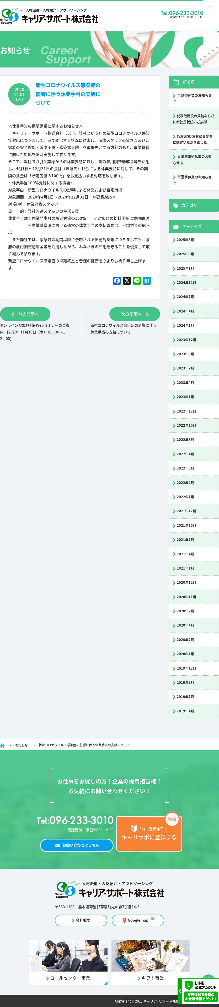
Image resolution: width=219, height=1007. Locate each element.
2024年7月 (185, 297)
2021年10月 (186, 525)
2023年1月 (185, 397)
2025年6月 (185, 254)
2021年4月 (185, 554)
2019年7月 (185, 696)
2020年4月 (185, 625)
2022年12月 (186, 411)
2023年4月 (185, 382)
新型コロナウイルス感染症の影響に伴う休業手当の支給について (68, 94)
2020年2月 (185, 639)
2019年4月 (185, 711)
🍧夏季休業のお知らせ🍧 (192, 98)
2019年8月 (185, 682)
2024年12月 (186, 282)
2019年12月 (186, 668)
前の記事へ (25, 314)
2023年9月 (185, 354)
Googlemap (138, 920)
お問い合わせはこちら (80, 845)
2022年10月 (186, 425)
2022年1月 (185, 497)
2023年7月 (185, 368)
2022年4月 (185, 454)
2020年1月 (185, 654)
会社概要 (83, 920)
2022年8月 (185, 439)
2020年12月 (186, 582)
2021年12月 (186, 511)
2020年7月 (185, 611)
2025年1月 (185, 268)
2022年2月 (185, 482)
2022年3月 (185, 468)
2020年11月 (186, 597)
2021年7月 (185, 539)
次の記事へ (134, 314)
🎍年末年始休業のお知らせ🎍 (192, 159)
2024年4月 (185, 311)
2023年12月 (186, 340)
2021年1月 (185, 568)
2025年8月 (185, 240)
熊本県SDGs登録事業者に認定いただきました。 (192, 139)
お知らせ (21, 745)
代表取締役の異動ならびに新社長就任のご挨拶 (193, 119)
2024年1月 (185, 325)
